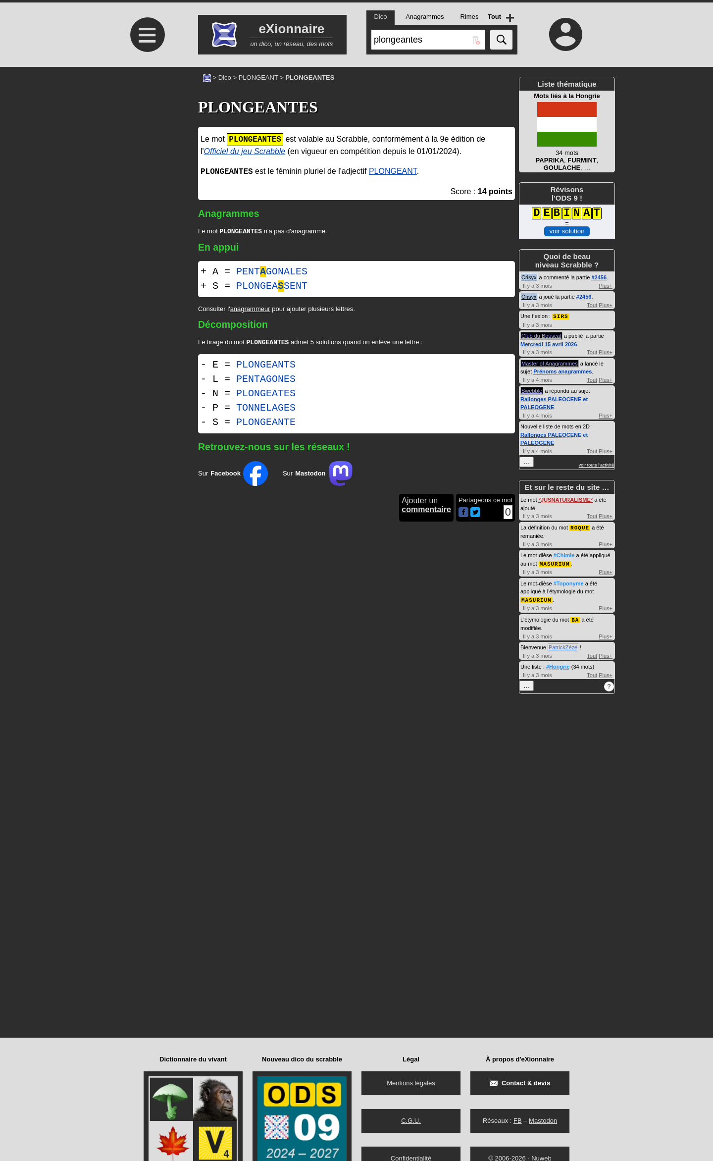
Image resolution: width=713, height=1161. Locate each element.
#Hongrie (558, 664)
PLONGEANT (258, 77)
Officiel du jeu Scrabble (245, 151)
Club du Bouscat (541, 335)
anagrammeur (250, 310)
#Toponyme (569, 582)
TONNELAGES (266, 410)
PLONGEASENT (271, 287)
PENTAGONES (266, 381)
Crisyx (529, 277)
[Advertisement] (146, 149)
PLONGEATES (266, 395)
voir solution (566, 231)
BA (575, 617)
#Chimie (564, 554)
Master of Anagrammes (549, 363)
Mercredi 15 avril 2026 (548, 344)
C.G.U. (411, 1120)
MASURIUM (555, 562)
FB (517, 1120)
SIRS (560, 315)
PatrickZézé (563, 645)
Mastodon (543, 1120)
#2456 (599, 277)
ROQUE (579, 526)
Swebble (531, 390)
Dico (224, 77)
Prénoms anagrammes (562, 371)
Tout (592, 305)
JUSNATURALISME (566, 499)
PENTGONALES (271, 272)
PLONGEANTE (266, 424)
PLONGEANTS (266, 366)
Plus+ (605, 286)
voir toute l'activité (596, 464)
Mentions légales (411, 1083)
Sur (233, 475)
